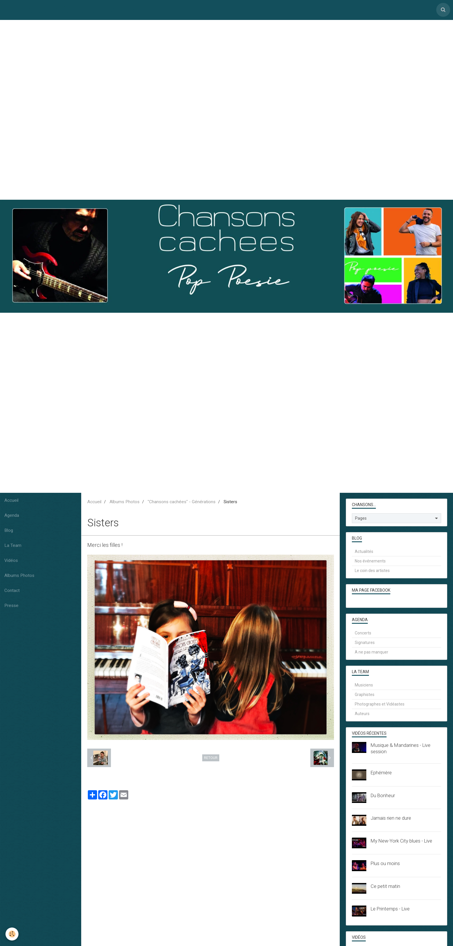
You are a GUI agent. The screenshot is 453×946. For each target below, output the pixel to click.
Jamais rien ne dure (391, 818)
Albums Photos (19, 576)
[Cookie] (12, 934)
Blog (8, 531)
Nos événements (370, 561)
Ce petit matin (385, 886)
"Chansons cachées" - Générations (182, 502)
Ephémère (381, 773)
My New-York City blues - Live (401, 841)
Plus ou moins (385, 864)
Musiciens (364, 685)
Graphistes (364, 695)
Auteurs (362, 714)
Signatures (365, 643)
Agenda (11, 516)
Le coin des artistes (372, 571)
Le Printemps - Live (390, 909)
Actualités (364, 552)
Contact (12, 591)
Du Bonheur (383, 796)
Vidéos (11, 561)
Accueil (11, 500)
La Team (12, 546)
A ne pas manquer (371, 652)
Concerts (363, 633)
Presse (11, 606)
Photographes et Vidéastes (379, 704)
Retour (211, 758)
